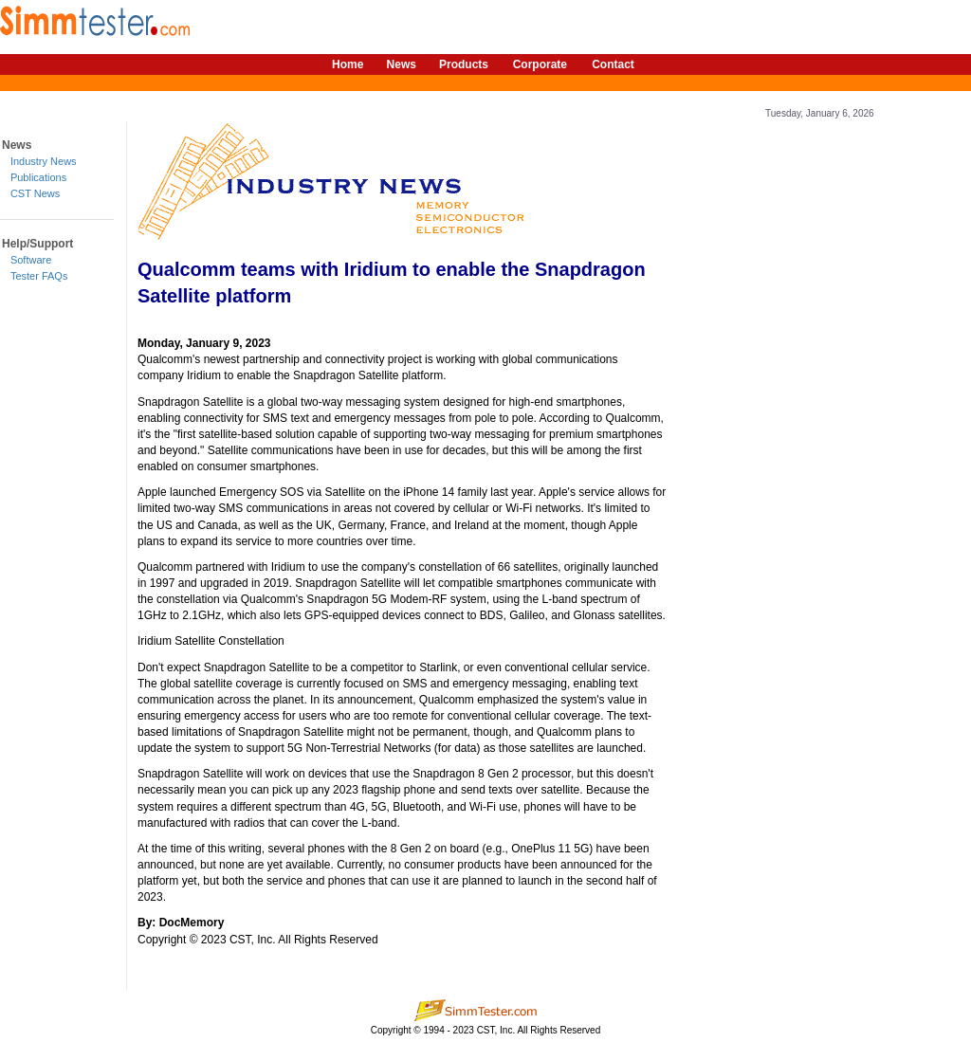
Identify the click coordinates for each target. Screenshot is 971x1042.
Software (30, 259)
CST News (35, 193)
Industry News (43, 161)
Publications (38, 177)
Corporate (540, 64)
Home (347, 64)
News (401, 64)
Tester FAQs (39, 276)
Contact (613, 64)
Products (463, 64)
